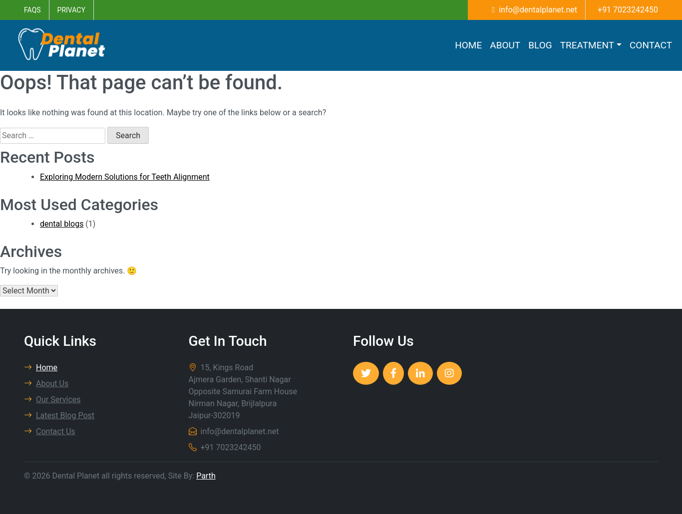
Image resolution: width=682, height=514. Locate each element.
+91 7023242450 (628, 9)
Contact (651, 45)
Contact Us (49, 431)
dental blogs (61, 224)
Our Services (52, 399)
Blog (540, 45)
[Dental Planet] (366, 373)
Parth (206, 476)
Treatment (587, 45)
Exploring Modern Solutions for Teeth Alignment (125, 177)
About (505, 45)
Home (468, 45)
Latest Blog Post (59, 415)
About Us (46, 383)
